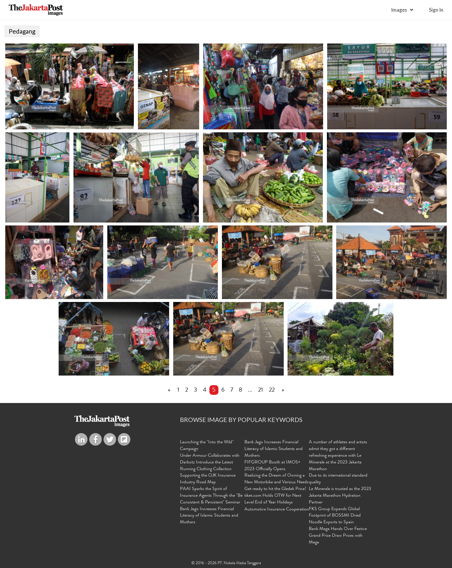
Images (399, 10)
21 (260, 390)
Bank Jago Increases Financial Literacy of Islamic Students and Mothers (209, 516)
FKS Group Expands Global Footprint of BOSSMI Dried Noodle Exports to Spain (335, 516)
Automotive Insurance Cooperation (276, 509)
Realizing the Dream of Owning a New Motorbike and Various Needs (276, 479)
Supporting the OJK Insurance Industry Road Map (208, 479)
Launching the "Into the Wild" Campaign (207, 445)
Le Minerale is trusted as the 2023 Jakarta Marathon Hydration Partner (340, 496)
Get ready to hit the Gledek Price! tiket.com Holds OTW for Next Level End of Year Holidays (275, 496)
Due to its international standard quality (338, 479)
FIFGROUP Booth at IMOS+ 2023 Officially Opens (272, 466)
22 (272, 390)
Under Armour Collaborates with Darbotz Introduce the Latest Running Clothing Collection (209, 463)
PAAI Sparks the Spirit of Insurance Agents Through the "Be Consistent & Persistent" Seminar (211, 496)
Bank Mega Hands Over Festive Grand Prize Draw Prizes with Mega (338, 536)
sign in (436, 10)
